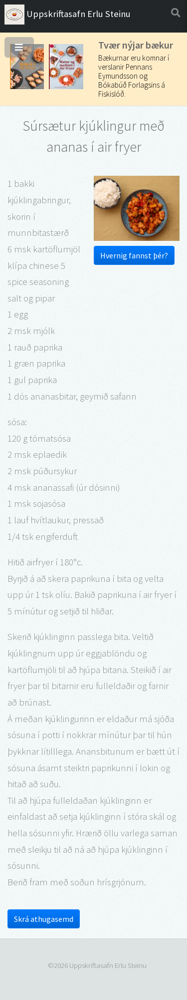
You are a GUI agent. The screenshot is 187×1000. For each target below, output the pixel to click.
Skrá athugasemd (43, 919)
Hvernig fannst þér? (134, 255)
